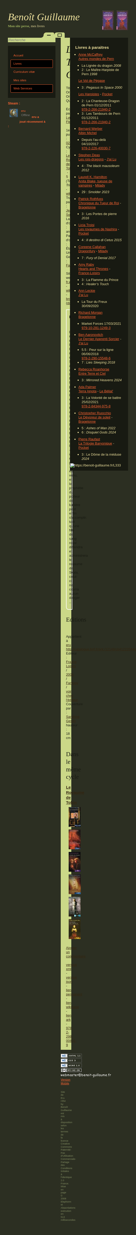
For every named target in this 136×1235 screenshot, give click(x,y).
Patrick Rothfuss (90, 199)
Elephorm (66, 1201)
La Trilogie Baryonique (95, 443)
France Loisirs (71, 664)
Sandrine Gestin (72, 719)
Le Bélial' (106, 391)
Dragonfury (86, 251)
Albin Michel (87, 133)
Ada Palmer (87, 387)
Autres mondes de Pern (96, 59)
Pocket (107, 94)
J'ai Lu (111, 159)
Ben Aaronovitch (90, 335)
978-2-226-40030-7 (96, 148)
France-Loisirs (89, 273)
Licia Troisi (86, 225)
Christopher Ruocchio (94, 413)
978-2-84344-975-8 (96, 406)
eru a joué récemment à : (26, 121)
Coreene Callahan (92, 247)
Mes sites (19, 80)
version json (71, 979)
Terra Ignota (87, 391)
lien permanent (74, 992)
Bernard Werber (90, 129)
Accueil (18, 55)
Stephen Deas (89, 155)
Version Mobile (65, 1081)
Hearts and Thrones (93, 269)
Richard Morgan (90, 312)
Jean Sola (69, 212)
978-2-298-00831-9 (71, 1036)
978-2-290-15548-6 (96, 358)
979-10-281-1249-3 (96, 328)
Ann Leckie (86, 291)
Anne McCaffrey (90, 54)
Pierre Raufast (89, 439)
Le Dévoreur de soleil (94, 417)
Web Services (22, 88)
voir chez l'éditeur (72, 695)
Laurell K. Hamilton (92, 177)
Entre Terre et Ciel (92, 373)
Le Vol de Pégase (91, 81)
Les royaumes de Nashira (97, 229)
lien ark (68, 1017)
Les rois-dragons (91, 159)
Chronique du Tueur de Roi (98, 203)
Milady (100, 185)
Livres (17, 63)
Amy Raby (86, 264)
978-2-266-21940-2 (96, 109)
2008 (69, 674)
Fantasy (72, 683)
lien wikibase (72, 1005)
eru (68, 645)
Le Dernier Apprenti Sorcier (98, 339)
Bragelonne (87, 207)
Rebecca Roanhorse (93, 369)
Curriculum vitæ (24, 71)
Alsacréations (68, 1208)
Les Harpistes (88, 94)
